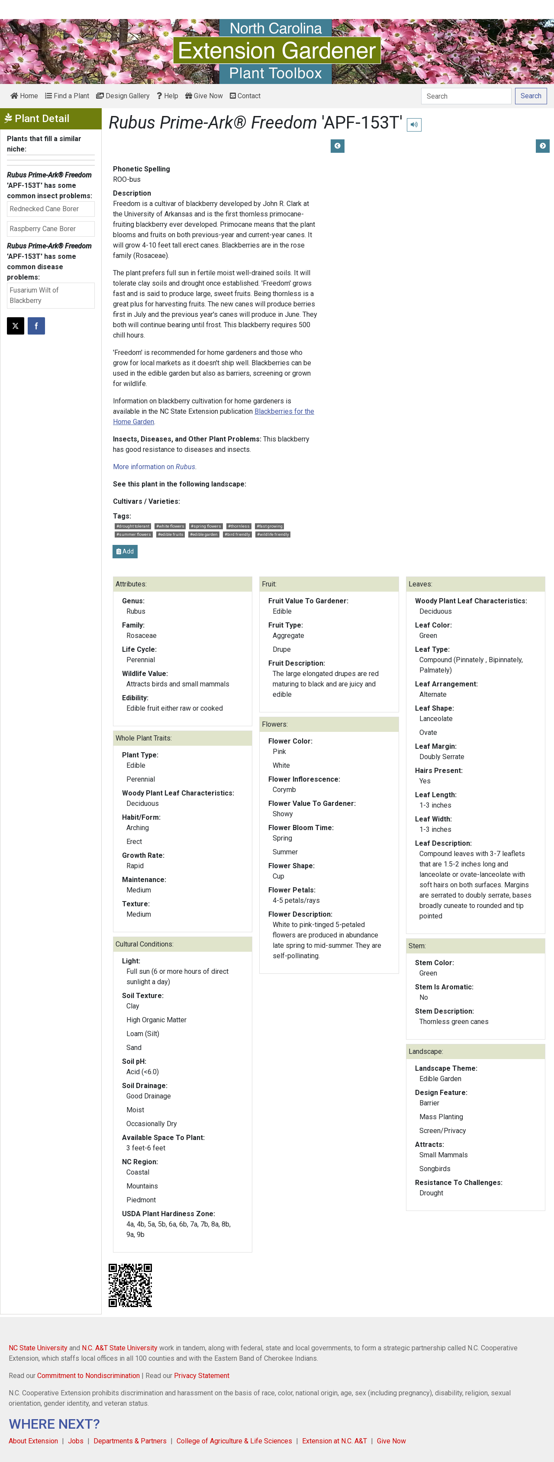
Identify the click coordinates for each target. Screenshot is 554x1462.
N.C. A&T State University (120, 1348)
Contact (245, 96)
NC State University (38, 1348)
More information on (154, 467)
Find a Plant (67, 96)
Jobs (76, 1441)
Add (125, 551)
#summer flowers (133, 534)
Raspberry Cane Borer (43, 229)
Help (167, 96)
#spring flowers (206, 526)
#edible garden (204, 534)
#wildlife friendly (273, 534)
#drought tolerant (132, 526)
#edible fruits (171, 534)
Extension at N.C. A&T (334, 1441)
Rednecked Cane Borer (44, 209)
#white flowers (170, 526)
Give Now (204, 96)
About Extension (33, 1441)
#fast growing (270, 526)
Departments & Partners (130, 1441)
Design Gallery (123, 96)
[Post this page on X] (15, 326)
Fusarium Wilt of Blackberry (34, 295)
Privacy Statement (201, 1376)
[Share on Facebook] (36, 326)
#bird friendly (237, 534)
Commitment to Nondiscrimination (88, 1376)
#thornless (239, 526)
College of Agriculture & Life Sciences (234, 1441)
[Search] (466, 96)
